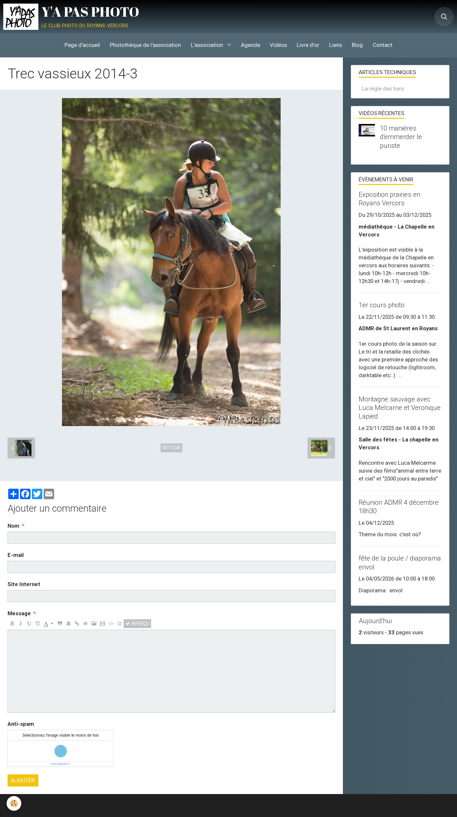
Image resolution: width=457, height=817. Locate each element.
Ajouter (23, 780)
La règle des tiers (383, 88)
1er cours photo (382, 305)
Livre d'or (308, 45)
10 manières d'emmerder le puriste (401, 136)
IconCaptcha (59, 764)
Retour (171, 447)
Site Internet (24, 584)
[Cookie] (14, 803)
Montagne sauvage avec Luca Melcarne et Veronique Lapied (400, 407)
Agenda (250, 45)
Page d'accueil (82, 45)
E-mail (16, 555)
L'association (207, 45)
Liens (335, 45)
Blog (357, 45)
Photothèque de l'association (145, 45)
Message (19, 613)
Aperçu (137, 623)
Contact (382, 45)
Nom (13, 525)
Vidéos (278, 45)
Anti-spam (21, 724)
